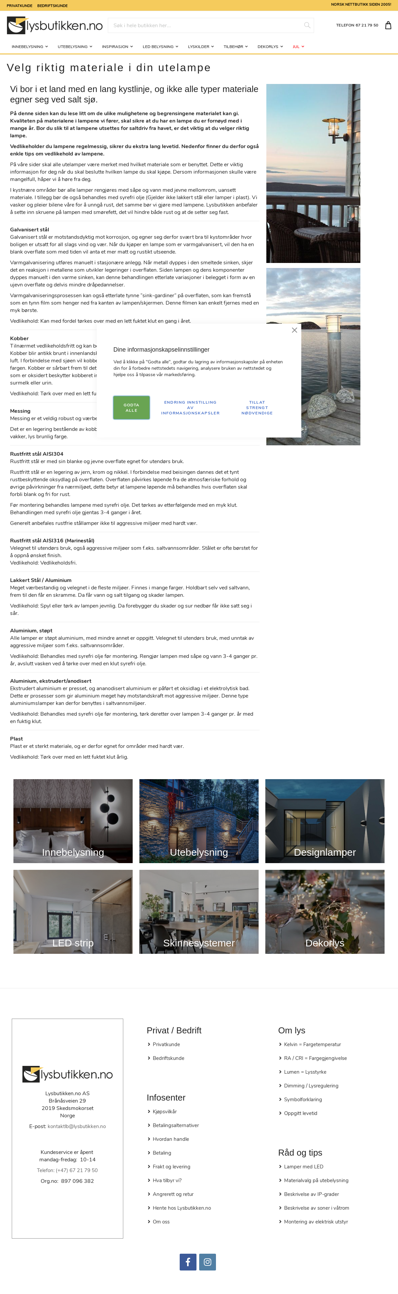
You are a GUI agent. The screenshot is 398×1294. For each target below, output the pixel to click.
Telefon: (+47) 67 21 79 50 (67, 1170)
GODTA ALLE (132, 407)
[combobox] (211, 25)
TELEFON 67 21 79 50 (357, 25)
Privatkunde (19, 5)
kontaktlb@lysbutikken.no (77, 1126)
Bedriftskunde (52, 5)
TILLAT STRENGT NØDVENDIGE (257, 407)
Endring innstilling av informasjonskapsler (190, 407)
